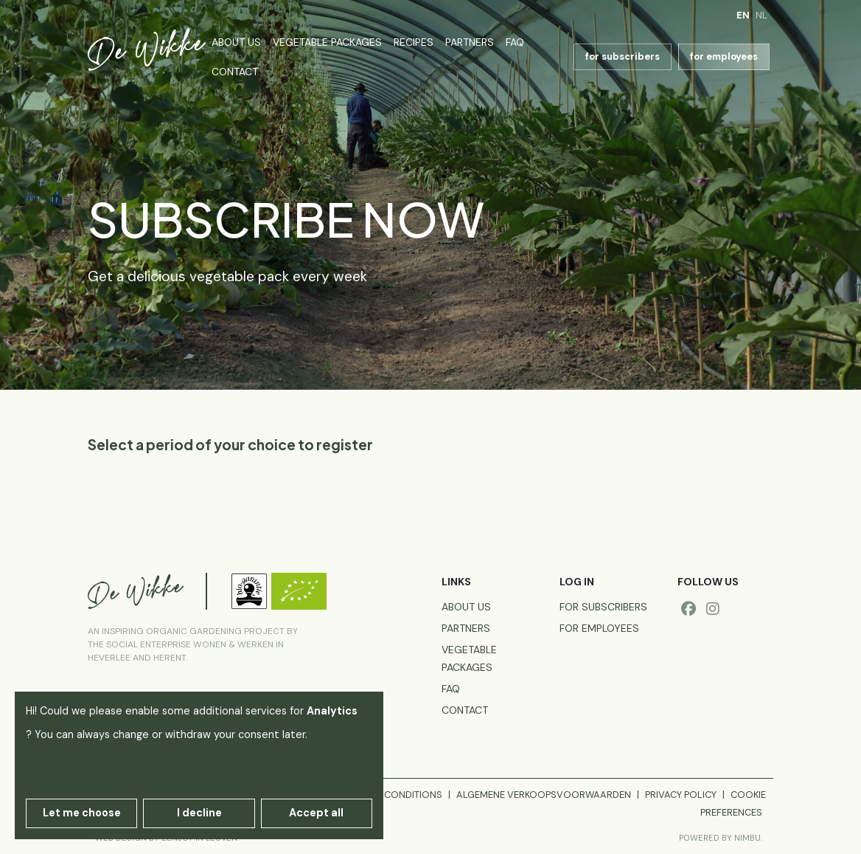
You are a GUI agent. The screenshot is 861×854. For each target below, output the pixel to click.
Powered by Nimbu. (720, 838)
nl (761, 15)
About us (236, 42)
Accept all (316, 812)
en (743, 15)
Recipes (413, 42)
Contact (235, 71)
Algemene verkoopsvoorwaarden (543, 794)
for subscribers (622, 56)
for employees (724, 56)
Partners (469, 42)
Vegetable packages (327, 42)
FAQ (515, 42)
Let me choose (82, 812)
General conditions (391, 794)
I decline (199, 812)
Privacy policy (681, 794)
